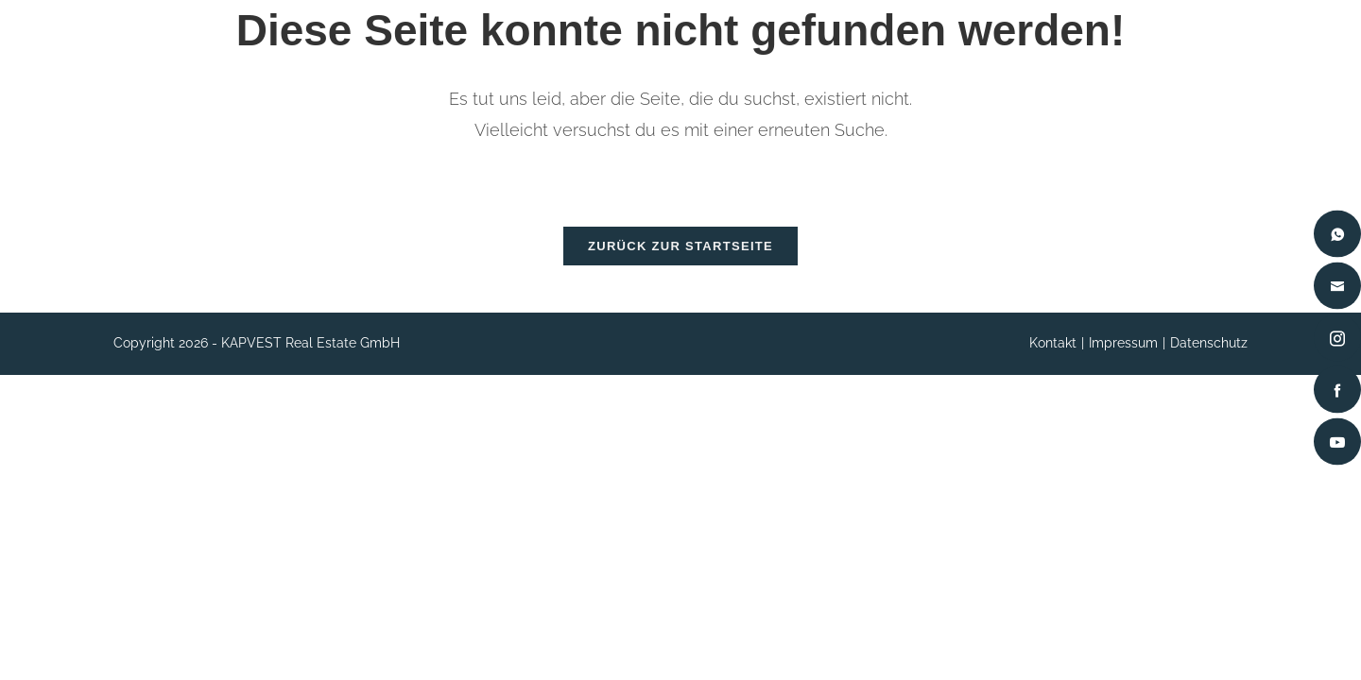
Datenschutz (1209, 351)
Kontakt (1053, 351)
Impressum (1123, 351)
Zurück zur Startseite (680, 254)
